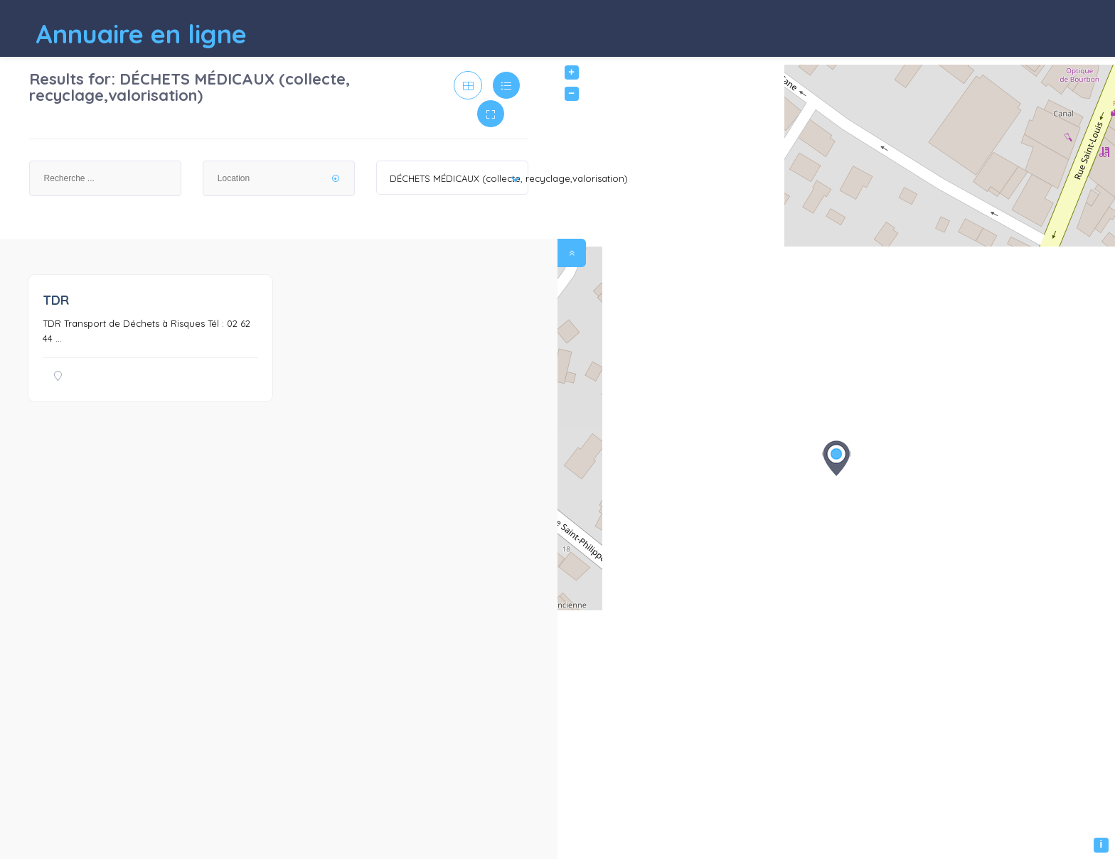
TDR (56, 300)
